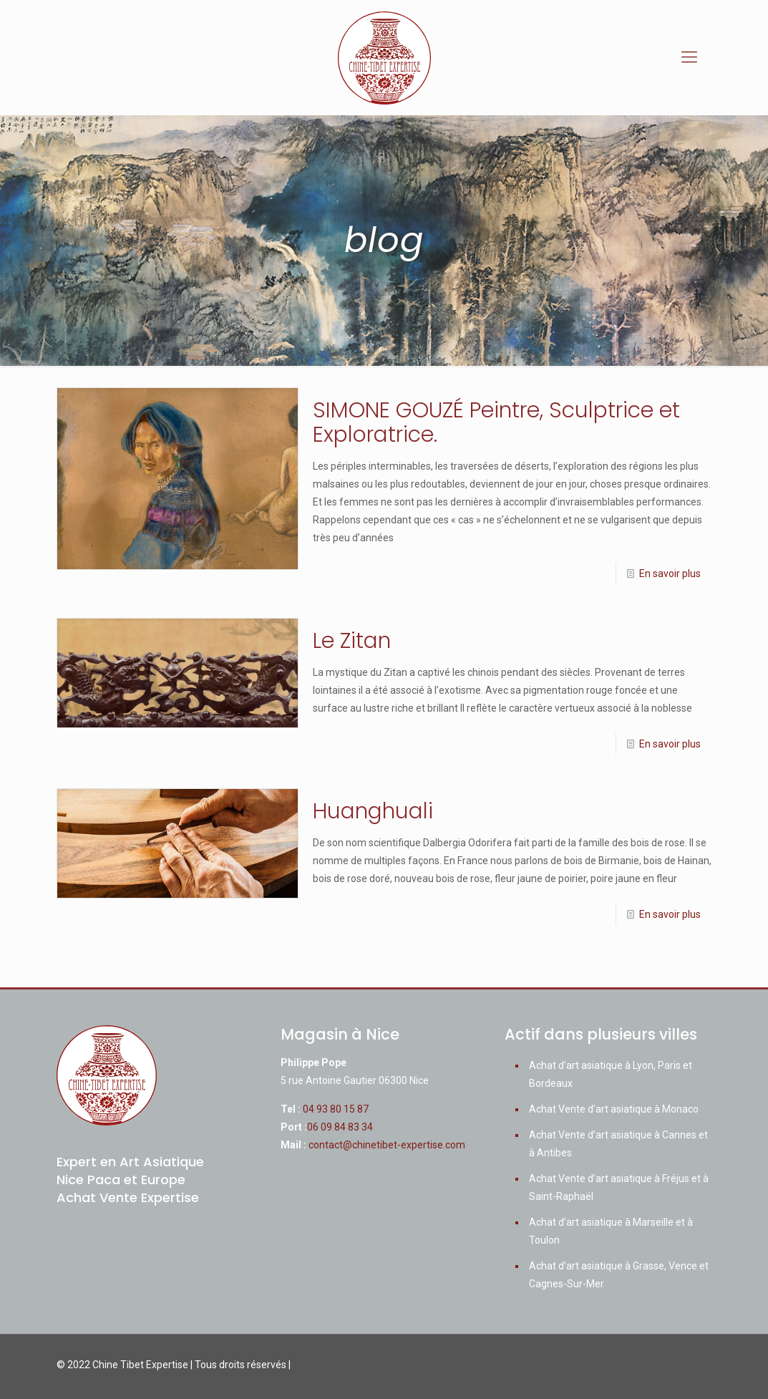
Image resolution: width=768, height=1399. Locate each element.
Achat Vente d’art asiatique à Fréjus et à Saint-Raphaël (619, 1187)
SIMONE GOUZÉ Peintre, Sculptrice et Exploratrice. (496, 422)
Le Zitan (352, 641)
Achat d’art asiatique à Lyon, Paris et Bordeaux (610, 1074)
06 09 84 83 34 (340, 1127)
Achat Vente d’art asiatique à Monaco (614, 1109)
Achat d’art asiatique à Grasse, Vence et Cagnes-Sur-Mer (619, 1274)
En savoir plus (670, 573)
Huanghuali (373, 811)
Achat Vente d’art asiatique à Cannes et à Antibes (618, 1143)
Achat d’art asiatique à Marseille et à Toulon (611, 1231)
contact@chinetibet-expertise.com (386, 1145)
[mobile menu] (689, 57)
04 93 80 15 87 (336, 1109)
